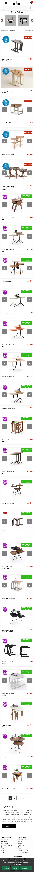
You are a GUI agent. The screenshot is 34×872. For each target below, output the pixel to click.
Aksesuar (3, 850)
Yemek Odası (4, 840)
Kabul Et (6, 868)
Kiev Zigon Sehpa (6, 757)
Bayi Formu (21, 841)
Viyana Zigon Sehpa (7, 123)
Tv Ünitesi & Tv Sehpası (7, 845)
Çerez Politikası (22, 847)
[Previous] (4, 109)
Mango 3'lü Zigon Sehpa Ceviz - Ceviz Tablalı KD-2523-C (8, 187)
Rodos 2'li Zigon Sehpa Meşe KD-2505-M (8, 155)
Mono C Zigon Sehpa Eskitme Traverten (7, 60)
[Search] (14, 8)
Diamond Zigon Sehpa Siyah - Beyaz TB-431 (7, 630)
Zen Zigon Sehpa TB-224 (8, 788)
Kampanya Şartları (23, 852)
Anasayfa (3, 30)
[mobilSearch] (28, 8)
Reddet (15, 868)
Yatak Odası (4, 841)
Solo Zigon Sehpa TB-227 (8, 503)
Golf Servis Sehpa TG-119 (8, 281)
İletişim (20, 843)
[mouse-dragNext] (32, 21)
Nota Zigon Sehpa (6, 535)
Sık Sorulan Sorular (23, 850)
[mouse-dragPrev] (2, 21)
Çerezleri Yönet (26, 868)
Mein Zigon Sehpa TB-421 (8, 313)
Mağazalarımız (22, 840)
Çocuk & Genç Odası (6, 847)
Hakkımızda (21, 845)
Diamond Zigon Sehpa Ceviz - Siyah (7, 567)
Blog (19, 849)
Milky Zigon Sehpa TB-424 (8, 408)
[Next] (29, 109)
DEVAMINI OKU (9, 826)
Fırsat (2, 852)
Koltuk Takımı (4, 843)
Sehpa (7, 30)
